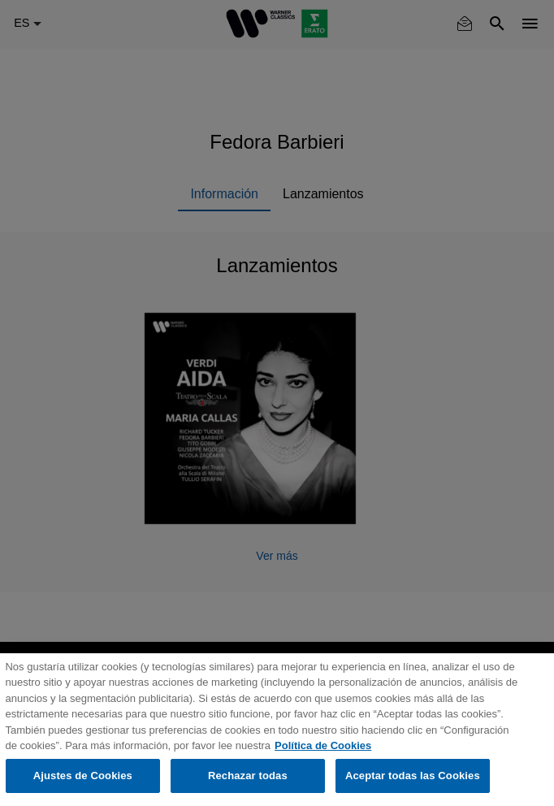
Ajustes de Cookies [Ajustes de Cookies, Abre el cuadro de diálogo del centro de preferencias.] (82, 775)
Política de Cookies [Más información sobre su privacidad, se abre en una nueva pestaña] (323, 745)
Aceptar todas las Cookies (412, 775)
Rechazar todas (248, 775)
